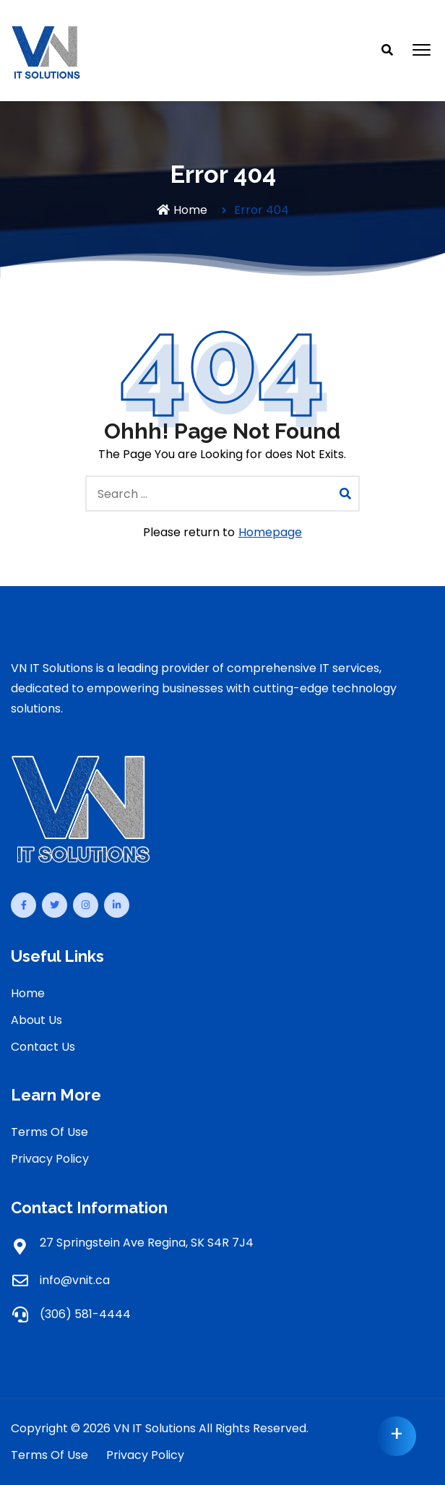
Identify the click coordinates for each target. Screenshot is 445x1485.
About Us (36, 1020)
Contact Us (43, 1046)
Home (182, 210)
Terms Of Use (49, 1132)
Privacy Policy (50, 1158)
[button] (421, 50)
